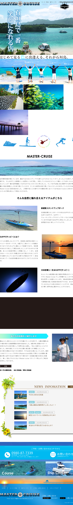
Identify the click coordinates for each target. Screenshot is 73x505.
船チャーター (53, 2)
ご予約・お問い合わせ (39, 488)
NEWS (32, 392)
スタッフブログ (54, 488)
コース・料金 (45, 2)
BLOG (32, 412)
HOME (4, 488)
